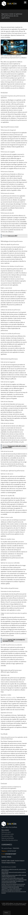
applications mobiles (10, 697)
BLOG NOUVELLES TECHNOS (8, 867)
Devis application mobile (7, 834)
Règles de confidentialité (7, 838)
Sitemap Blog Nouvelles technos (9, 840)
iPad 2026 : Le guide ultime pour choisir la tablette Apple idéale (14, 879)
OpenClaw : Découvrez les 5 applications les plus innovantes (13, 884)
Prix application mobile (7, 836)
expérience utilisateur (6, 80)
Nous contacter (5, 830)
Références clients (6, 832)
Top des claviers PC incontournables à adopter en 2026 (12, 878)
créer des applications (14, 70)
